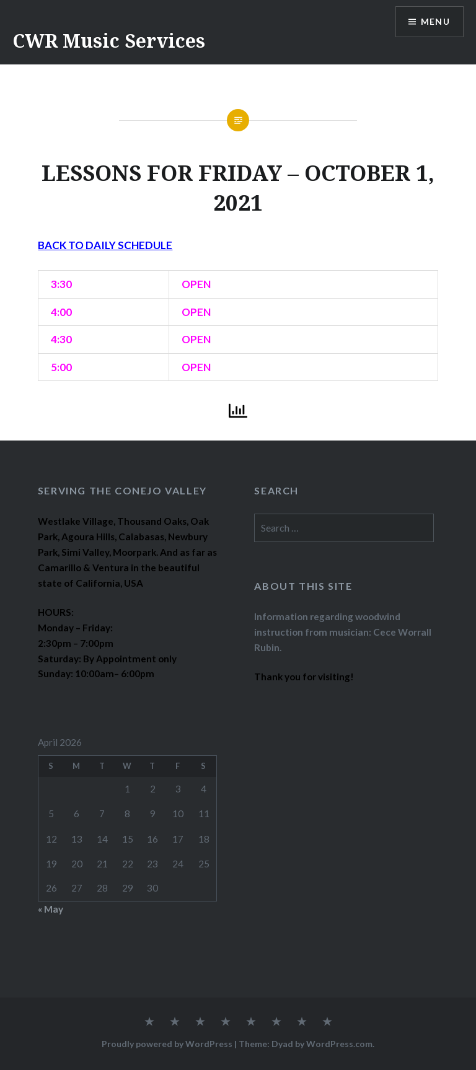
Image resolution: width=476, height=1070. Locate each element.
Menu (435, 22)
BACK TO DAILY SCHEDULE (105, 245)
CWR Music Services (108, 40)
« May (50, 908)
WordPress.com (339, 1043)
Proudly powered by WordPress (167, 1043)
